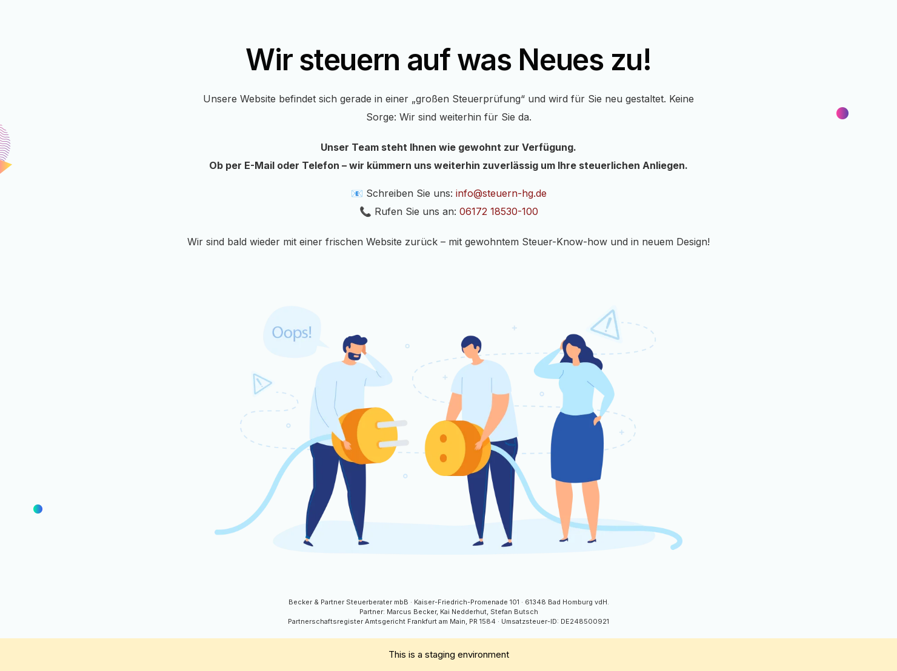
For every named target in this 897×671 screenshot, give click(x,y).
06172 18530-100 (498, 211)
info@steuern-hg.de (501, 193)
